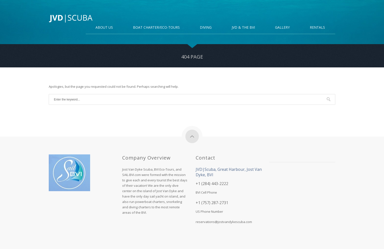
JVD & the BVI (243, 28)
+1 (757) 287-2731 (212, 202)
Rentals (317, 28)
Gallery (282, 28)
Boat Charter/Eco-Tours (156, 28)
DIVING (206, 28)
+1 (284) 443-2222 (212, 183)
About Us (104, 28)
